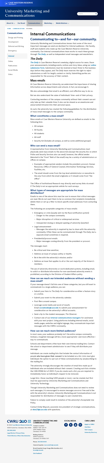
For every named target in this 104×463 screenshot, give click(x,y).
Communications (35, 23)
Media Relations (63, 23)
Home (9, 28)
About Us (11, 23)
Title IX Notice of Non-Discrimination (18, 436)
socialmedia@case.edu (48, 308)
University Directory (91, 432)
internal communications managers (66, 318)
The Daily (42, 54)
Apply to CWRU (89, 424)
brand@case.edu (38, 450)
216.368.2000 (11, 430)
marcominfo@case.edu (51, 445)
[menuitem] (10, 23)
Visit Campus (89, 430)
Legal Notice (11, 433)
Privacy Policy (20, 433)
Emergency (12, 51)
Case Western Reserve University (22, 425)
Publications (12, 66)
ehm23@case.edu (40, 409)
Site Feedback (37, 453)
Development (13, 42)
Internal (11, 56)
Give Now (87, 427)
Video (10, 74)
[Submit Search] (96, 13)
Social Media (13, 70)
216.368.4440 (42, 442)
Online (10, 61)
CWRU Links (90, 421)
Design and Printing (15, 38)
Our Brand (21, 23)
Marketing (49, 23)
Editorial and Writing (16, 46)
